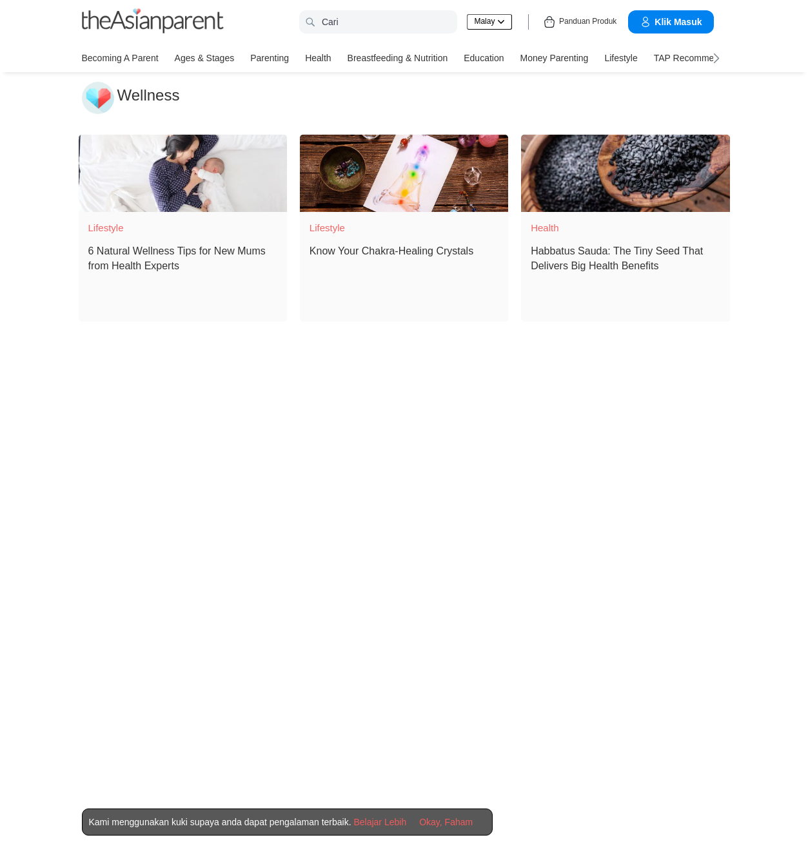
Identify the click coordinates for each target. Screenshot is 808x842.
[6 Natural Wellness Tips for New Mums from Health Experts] (183, 173)
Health (318, 58)
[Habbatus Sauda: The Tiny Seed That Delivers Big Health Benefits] (625, 173)
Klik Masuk (671, 21)
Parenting (269, 58)
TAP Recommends (691, 58)
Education (484, 58)
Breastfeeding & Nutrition (398, 58)
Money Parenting (554, 58)
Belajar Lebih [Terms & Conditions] (379, 822)
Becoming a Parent (120, 58)
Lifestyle (620, 58)
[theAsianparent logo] (153, 22)
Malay (489, 21)
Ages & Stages (205, 58)
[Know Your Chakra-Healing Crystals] (404, 173)
